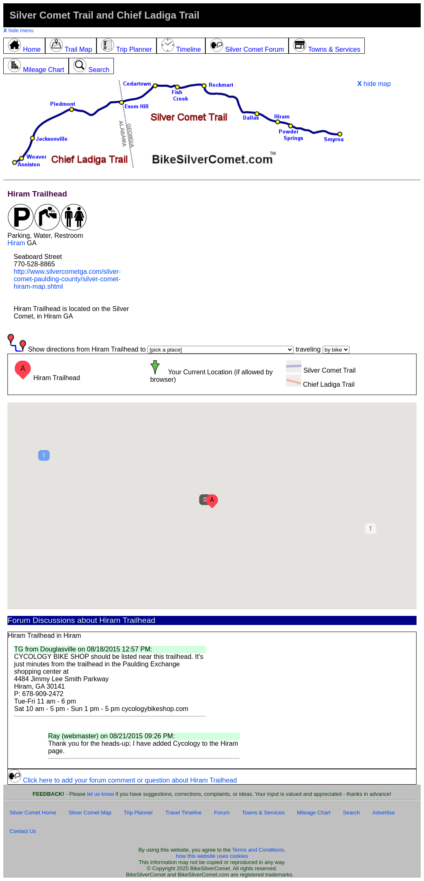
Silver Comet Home (33, 812)
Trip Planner (138, 812)
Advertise (383, 812)
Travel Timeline (183, 812)
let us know (100, 794)
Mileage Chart (313, 812)
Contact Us (23, 831)
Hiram (16, 243)
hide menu (18, 30)
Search (351, 812)
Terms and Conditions (258, 850)
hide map (374, 83)
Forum (222, 812)
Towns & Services (263, 812)
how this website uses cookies (212, 856)
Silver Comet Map (90, 812)
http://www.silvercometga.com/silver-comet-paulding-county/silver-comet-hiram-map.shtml (67, 279)
